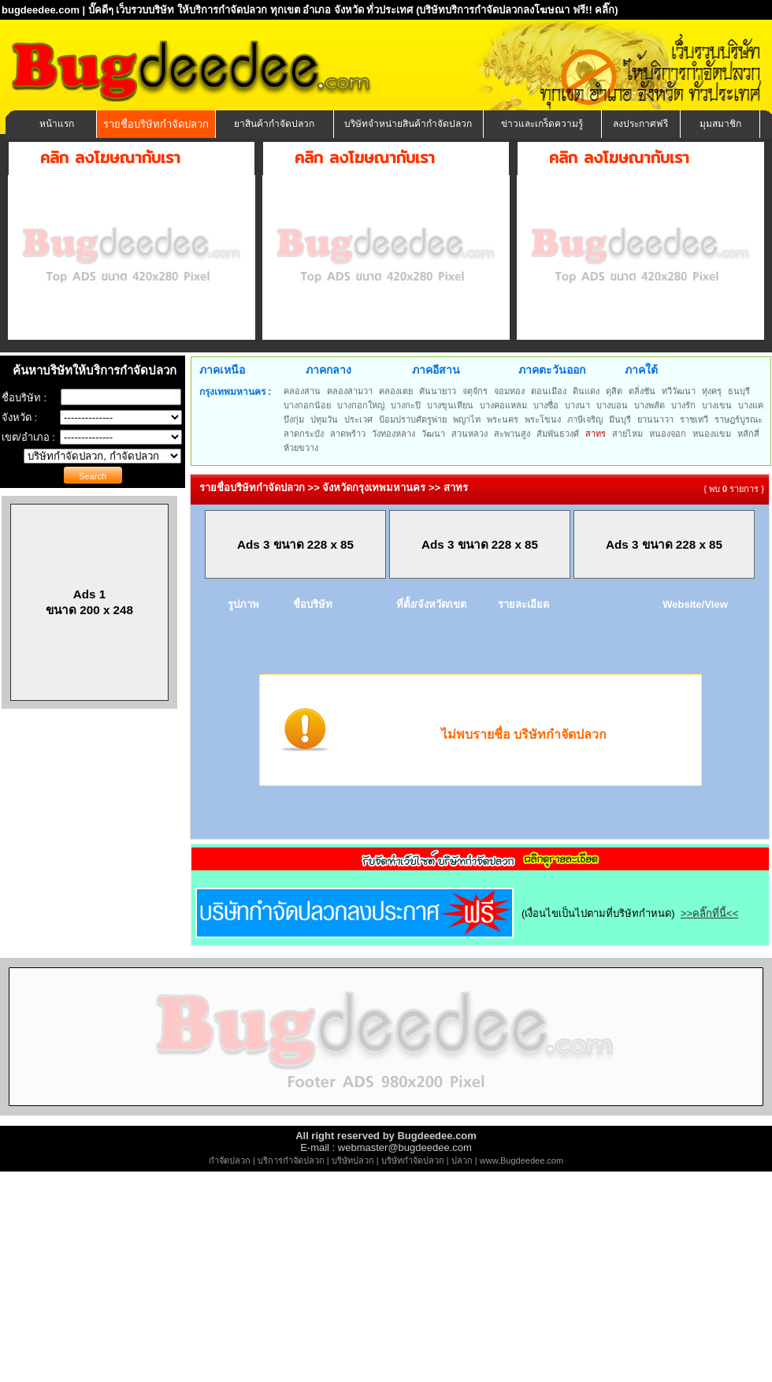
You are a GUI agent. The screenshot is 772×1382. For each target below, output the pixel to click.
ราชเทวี (694, 419)
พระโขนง (543, 419)
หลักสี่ (748, 433)
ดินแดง (586, 391)
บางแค (750, 405)
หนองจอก (667, 433)
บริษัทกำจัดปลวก (412, 1160)
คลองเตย (396, 391)
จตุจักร (475, 391)
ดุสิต (614, 391)
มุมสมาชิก (720, 123)
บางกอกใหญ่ (360, 405)
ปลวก (462, 1160)
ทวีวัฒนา (679, 391)
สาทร (595, 433)
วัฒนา (433, 433)
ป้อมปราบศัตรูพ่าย (413, 419)
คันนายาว (437, 391)
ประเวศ (358, 419)
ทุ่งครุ (712, 391)
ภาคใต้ (641, 369)
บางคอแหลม (503, 405)
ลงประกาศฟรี (640, 123)
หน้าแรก (56, 123)
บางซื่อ (546, 405)
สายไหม (627, 433)
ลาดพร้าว (348, 433)
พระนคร (502, 419)
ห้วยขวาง (301, 448)
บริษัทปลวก (353, 1160)
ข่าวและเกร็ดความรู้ (542, 123)
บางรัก (683, 405)
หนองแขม (711, 433)
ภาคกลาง (328, 369)
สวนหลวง (469, 433)
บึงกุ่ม (294, 419)
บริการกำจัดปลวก (291, 1160)
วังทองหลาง (393, 433)
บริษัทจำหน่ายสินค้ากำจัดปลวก (408, 123)
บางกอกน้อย (307, 405)
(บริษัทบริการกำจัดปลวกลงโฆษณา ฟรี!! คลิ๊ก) (517, 10)
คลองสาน (302, 391)
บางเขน (717, 405)
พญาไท (467, 419)
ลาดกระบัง (304, 433)
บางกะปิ (406, 405)
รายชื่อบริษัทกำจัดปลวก (156, 124)
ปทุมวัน (324, 419)
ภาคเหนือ (222, 369)
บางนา (577, 405)
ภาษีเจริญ (585, 419)
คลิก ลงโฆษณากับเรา (110, 157)
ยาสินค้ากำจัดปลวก (274, 123)
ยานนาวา (655, 419)
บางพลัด (649, 405)
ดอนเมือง (548, 391)
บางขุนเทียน (450, 405)
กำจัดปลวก (230, 1160)
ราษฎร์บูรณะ (738, 419)
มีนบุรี (620, 419)
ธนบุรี (739, 391)
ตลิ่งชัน (642, 391)
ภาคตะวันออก (551, 369)
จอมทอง (509, 391)
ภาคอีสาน (436, 369)
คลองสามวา (350, 391)
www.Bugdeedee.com (521, 1160)
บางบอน (612, 405)
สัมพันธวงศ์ (557, 433)
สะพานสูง (512, 433)
